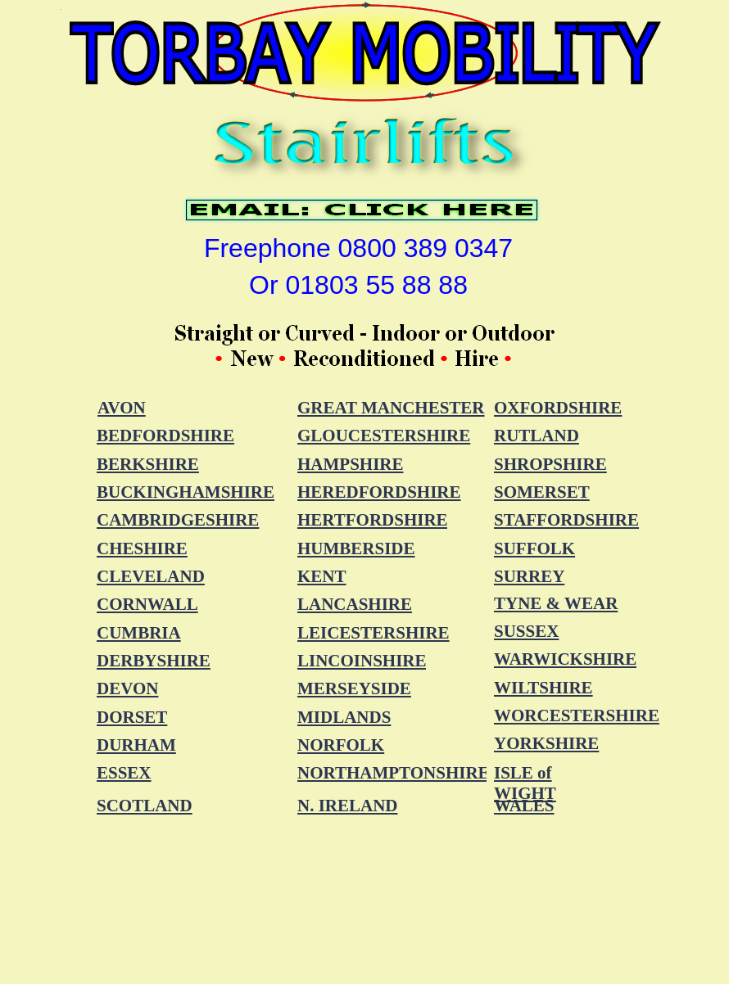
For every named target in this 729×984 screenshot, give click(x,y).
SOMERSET (542, 492)
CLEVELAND (151, 576)
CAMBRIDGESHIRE (178, 520)
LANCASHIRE (354, 604)
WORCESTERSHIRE (576, 715)
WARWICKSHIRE (565, 659)
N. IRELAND (347, 805)
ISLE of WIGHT (525, 783)
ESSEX (124, 773)
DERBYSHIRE (154, 660)
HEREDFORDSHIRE (379, 492)
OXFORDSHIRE (558, 408)
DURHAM (136, 745)
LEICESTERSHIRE (373, 633)
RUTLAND (536, 435)
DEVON (127, 688)
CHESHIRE (142, 548)
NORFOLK (340, 745)
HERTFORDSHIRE (372, 520)
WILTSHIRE (543, 687)
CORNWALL (147, 604)
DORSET (132, 717)
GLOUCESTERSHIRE (383, 435)
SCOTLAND (144, 805)
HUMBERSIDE (356, 548)
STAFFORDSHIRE (566, 520)
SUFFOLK (534, 548)
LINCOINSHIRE (362, 660)
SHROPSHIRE (550, 464)
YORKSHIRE (546, 743)
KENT (321, 576)
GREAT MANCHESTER (391, 408)
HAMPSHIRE (350, 464)
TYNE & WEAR (556, 603)
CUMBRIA (139, 633)
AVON (121, 408)
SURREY (529, 576)
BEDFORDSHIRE (165, 435)
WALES (524, 805)
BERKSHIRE (148, 464)
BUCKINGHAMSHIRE (185, 492)
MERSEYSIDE (354, 688)
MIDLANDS (344, 717)
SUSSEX (526, 631)
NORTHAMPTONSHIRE (393, 773)
